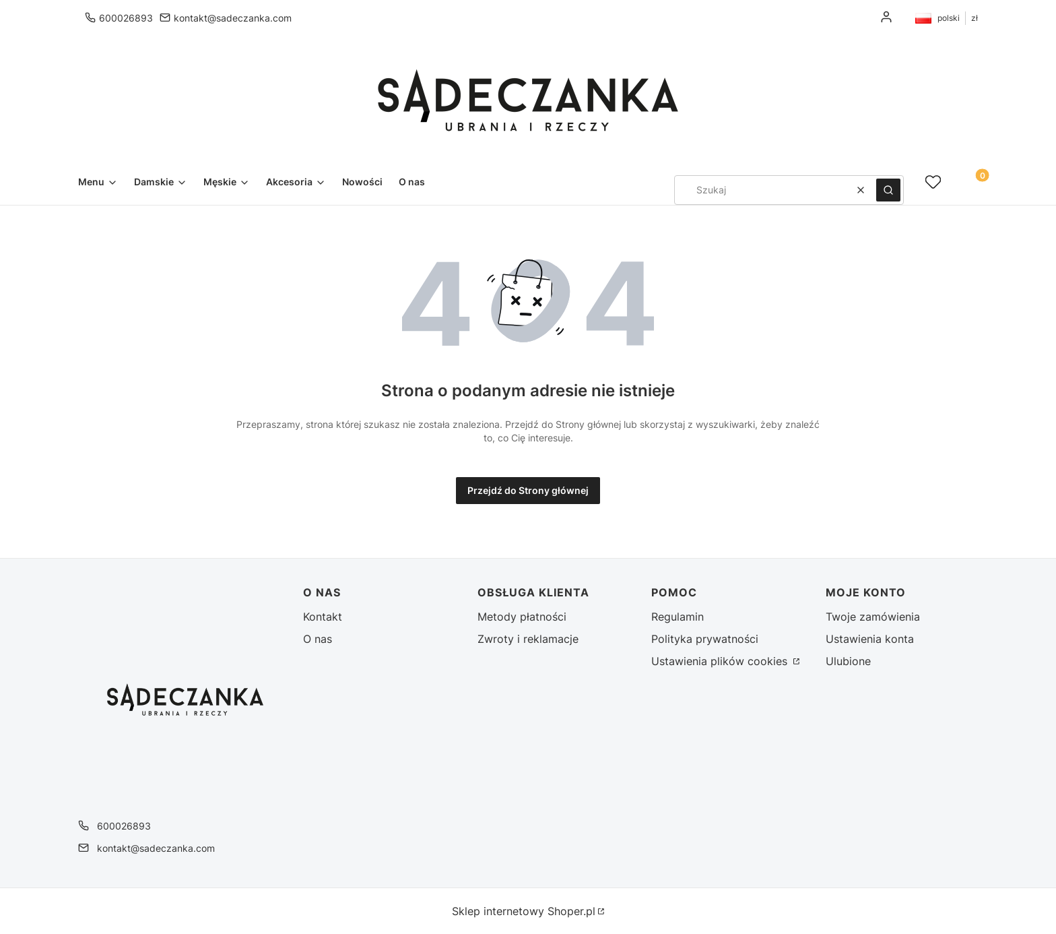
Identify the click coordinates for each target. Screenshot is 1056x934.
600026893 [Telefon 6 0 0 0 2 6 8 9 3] (126, 18)
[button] (888, 190)
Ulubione (848, 661)
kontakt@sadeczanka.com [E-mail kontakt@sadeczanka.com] (233, 18)
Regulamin (677, 616)
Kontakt (322, 616)
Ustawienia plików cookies (721, 661)
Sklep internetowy (523, 911)
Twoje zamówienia (873, 616)
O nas (317, 639)
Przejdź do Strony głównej (528, 490)
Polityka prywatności (704, 639)
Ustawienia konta (870, 639)
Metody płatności (521, 616)
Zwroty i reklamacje (528, 639)
